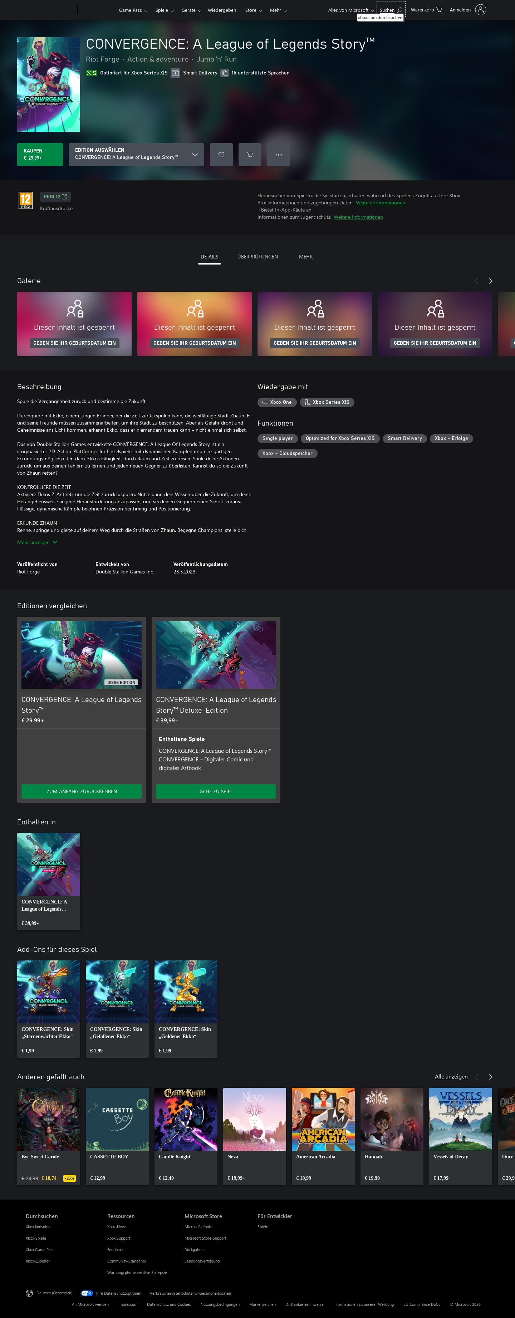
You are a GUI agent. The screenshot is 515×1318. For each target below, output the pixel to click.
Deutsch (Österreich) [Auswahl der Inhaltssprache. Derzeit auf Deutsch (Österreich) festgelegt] (54, 1292)
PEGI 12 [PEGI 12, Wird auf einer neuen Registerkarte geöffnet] (55, 197)
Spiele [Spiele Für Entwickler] (263, 1226)
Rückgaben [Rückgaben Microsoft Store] (194, 1249)
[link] (48, 881)
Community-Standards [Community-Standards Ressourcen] (126, 1261)
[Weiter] (491, 281)
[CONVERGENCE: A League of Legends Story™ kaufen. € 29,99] (40, 154)
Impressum (127, 1304)
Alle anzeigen (451, 1076)
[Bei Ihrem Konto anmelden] (467, 9)
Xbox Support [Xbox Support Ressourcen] (118, 1238)
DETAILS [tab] (209, 256)
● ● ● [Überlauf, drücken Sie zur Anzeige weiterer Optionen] (278, 154)
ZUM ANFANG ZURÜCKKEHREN (81, 791)
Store (250, 10)
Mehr (275, 10)
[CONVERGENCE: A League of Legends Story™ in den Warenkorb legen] (250, 154)
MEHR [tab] (306, 256)
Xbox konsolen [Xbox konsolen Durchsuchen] (38, 1226)
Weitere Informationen (380, 202)
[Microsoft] (50, 10)
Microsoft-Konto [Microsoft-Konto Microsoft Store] (198, 1226)
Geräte (189, 10)
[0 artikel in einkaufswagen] (426, 9)
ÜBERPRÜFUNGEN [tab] (257, 256)
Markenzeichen (262, 1304)
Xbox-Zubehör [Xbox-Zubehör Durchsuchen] (38, 1261)
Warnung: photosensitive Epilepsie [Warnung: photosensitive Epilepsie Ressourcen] (137, 1272)
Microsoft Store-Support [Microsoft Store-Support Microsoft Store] (205, 1238)
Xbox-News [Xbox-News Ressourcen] (117, 1226)
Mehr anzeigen (37, 542)
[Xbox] (97, 10)
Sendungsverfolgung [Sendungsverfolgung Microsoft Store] (202, 1261)
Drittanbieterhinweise (304, 1304)
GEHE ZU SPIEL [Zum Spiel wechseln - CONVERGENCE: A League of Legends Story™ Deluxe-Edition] (216, 791)
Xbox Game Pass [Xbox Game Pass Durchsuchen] (40, 1249)
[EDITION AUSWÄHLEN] (136, 154)
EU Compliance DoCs (421, 1304)
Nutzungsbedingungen (220, 1304)
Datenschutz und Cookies (169, 1304)
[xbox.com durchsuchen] (391, 9)
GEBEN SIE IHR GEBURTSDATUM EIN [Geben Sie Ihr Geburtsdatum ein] (74, 343)
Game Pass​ (130, 10)
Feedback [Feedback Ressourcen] (115, 1249)
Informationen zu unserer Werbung (363, 1304)
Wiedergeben (222, 10)
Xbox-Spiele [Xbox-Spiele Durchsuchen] (36, 1238)
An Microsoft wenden (90, 1304)
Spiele (162, 10)
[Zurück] (476, 281)
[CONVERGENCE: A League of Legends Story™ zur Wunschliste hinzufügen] (221, 154)
